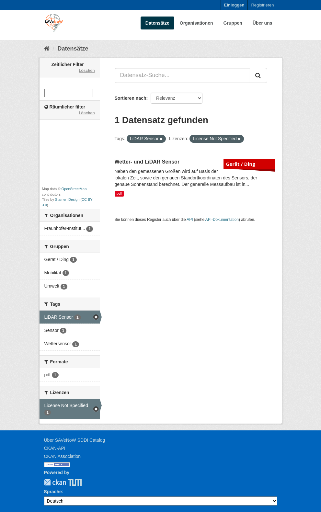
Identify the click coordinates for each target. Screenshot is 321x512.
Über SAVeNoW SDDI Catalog (74, 440)
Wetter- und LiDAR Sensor (147, 162)
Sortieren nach (130, 98)
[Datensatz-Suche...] (182, 75)
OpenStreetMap (74, 189)
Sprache (53, 491)
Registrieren (262, 5)
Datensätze (157, 23)
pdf (119, 194)
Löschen (87, 70)
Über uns (262, 23)
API (190, 219)
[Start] (47, 48)
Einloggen (234, 5)
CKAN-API (54, 448)
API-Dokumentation (222, 219)
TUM (71, 482)
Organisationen (196, 23)
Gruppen (232, 23)
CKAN (55, 482)
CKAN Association (62, 456)
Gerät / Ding (240, 164)
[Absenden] (258, 75)
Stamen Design (67, 199)
